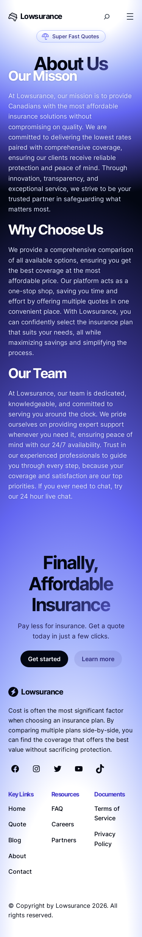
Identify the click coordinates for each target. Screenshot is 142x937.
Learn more (98, 659)
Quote (17, 824)
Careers (62, 824)
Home (16, 808)
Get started (44, 659)
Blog (14, 840)
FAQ (57, 808)
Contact (20, 871)
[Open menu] (130, 16)
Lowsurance (41, 16)
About (17, 856)
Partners (63, 840)
